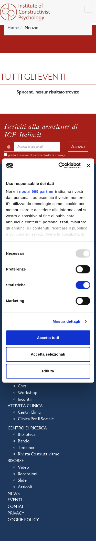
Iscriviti (78, 146)
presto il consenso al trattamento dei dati (36, 155)
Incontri (25, 399)
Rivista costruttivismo (39, 454)
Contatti (17, 506)
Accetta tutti (48, 337)
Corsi (23, 386)
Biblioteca (27, 434)
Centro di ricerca (27, 428)
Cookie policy (23, 519)
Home (13, 27)
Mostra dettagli (66, 321)
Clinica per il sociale (36, 419)
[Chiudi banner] (88, 165)
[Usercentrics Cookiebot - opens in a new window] (60, 165)
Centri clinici (29, 412)
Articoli (25, 487)
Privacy (61, 155)
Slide (22, 480)
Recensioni (27, 474)
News (14, 493)
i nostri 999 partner (35, 191)
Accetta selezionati (48, 354)
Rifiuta (48, 371)
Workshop (27, 392)
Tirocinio (26, 447)
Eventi (15, 500)
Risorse (16, 460)
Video (23, 467)
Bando (24, 441)
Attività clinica (25, 406)
